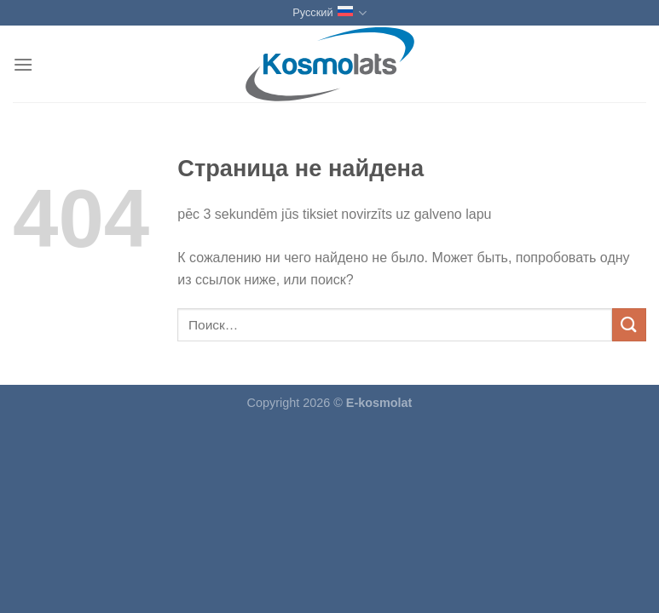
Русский (329, 13)
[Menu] (23, 64)
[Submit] (629, 324)
